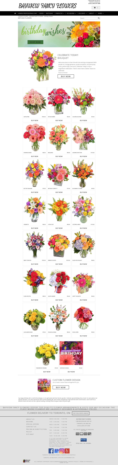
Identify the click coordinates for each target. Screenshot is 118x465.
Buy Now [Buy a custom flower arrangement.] (61, 387)
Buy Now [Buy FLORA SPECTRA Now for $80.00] (34, 300)
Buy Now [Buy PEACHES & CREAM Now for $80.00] (59, 336)
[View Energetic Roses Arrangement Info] (59, 245)
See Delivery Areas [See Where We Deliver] (80, 413)
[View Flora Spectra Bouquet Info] (34, 281)
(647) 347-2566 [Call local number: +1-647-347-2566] (96, 3)
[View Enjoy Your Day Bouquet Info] (34, 245)
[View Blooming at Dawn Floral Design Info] (83, 173)
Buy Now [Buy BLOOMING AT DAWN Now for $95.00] (83, 192)
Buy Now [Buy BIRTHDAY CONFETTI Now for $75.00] (59, 192)
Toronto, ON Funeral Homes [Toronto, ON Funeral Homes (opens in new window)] (51, 455)
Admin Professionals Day (27, 13)
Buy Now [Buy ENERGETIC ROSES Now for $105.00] (59, 264)
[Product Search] (88, 18)
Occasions (71, 13)
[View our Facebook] (51, 453)
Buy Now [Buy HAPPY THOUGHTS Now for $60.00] (83, 300)
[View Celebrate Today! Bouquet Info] (42, 65)
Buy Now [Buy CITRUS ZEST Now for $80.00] (59, 228)
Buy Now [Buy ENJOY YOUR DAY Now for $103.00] (34, 264)
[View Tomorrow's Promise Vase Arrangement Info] (47, 353)
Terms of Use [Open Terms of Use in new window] (64, 462)
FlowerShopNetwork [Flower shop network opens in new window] (60, 461)
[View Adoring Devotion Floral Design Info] (83, 137)
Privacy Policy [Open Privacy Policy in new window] (73, 461)
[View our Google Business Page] (56, 453)
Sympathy (60, 13)
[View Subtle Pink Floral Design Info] (34, 102)
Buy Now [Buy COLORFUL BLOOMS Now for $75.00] (83, 120)
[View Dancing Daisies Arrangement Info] (34, 137)
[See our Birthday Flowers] (59, 34)
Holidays (83, 13)
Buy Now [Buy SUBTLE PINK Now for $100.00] (34, 120)
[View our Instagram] (61, 453)
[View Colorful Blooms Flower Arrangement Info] (83, 102)
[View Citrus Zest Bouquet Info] (59, 209)
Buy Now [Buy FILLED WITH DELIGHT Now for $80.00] (83, 264)
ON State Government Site (66, 457)
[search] (99, 18)
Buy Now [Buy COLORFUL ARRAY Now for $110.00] (83, 228)
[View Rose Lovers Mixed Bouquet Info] (83, 317)
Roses (41, 13)
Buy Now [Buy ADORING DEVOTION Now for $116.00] (83, 156)
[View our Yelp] (67, 453)
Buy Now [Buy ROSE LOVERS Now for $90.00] (83, 336)
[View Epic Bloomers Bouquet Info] (59, 102)
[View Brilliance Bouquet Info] (59, 137)
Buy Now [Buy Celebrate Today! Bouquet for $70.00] (66, 76)
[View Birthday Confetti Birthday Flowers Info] (59, 173)
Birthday (49, 13)
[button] (96, 7)
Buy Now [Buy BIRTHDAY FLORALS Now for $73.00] (71, 372)
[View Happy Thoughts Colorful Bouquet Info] (83, 281)
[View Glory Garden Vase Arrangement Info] (59, 281)
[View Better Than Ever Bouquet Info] (34, 173)
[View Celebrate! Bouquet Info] (34, 209)
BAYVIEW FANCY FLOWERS (48, 6)
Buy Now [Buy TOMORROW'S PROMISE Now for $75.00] (46, 372)
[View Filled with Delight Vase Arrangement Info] (83, 245)
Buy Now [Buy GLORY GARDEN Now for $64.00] (59, 300)
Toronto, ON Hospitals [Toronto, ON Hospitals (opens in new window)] (68, 455)
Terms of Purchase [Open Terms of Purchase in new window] (86, 461)
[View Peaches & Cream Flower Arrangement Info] (59, 317)
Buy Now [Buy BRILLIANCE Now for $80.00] (59, 156)
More (101, 13)
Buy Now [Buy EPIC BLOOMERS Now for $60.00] (59, 120)
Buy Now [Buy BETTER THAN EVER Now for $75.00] (34, 192)
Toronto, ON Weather (50, 457)
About (92, 13)
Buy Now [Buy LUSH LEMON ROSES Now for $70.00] (34, 336)
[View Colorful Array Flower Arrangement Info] (83, 209)
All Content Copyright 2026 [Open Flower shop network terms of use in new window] (43, 461)
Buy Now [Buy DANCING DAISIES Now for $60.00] (34, 156)
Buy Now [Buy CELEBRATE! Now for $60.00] (34, 228)
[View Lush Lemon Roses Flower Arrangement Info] (34, 317)
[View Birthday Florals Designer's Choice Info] (71, 353)
